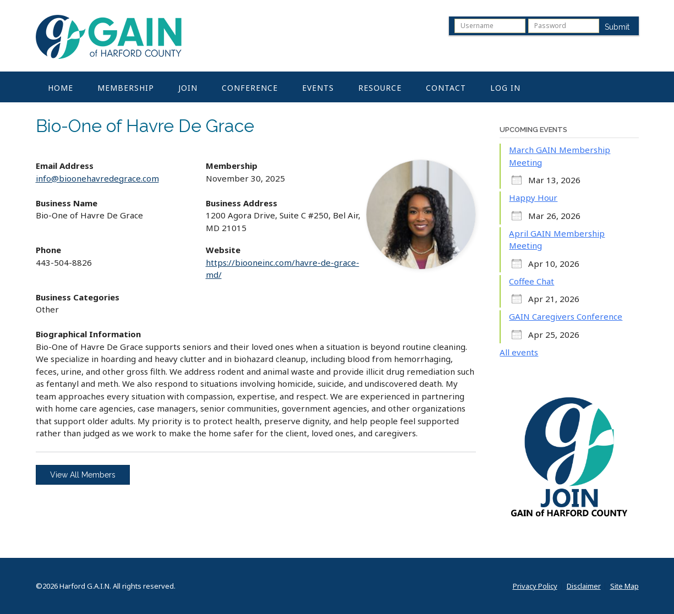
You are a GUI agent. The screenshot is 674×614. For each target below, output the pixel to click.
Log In (505, 88)
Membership (125, 88)
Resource (380, 88)
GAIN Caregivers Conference (565, 316)
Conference (250, 88)
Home (60, 88)
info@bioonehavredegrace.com (97, 178)
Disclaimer (584, 586)
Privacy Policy (535, 586)
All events (519, 352)
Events (318, 88)
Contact (446, 88)
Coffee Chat (531, 281)
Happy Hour (533, 197)
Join (188, 88)
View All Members (83, 474)
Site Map (624, 586)
